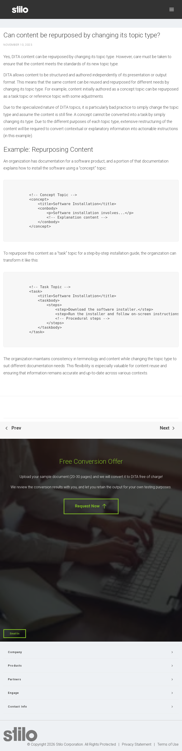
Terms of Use (168, 744)
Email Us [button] (14, 633)
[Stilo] (20, 9)
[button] (171, 9)
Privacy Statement (136, 744)
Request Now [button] (91, 506)
